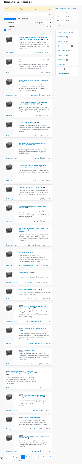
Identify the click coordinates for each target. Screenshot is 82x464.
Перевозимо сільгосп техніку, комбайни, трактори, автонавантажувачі (32, 166)
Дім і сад (10, 199)
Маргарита (35, 388)
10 (6, 460)
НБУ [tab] (57, 8)
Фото (25, 19)
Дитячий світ (62, 36)
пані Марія (34, 429)
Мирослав (35, 73)
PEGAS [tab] (74, 8)
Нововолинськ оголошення (18, 2)
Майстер (31, 299)
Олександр (30, 282)
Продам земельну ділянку (32, 417)
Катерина (36, 451)
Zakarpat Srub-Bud (33, 321)
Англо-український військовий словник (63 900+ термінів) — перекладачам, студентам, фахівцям (33, 230)
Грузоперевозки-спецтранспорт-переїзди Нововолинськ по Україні (32, 396)
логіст (36, 180)
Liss (38, 158)
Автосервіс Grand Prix (26, 252)
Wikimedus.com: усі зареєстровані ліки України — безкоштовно (32, 144)
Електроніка (11, 52)
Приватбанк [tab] (63, 8)
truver (37, 199)
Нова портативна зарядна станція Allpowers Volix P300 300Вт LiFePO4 (33, 103)
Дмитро (37, 52)
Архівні (9, 30)
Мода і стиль (61, 55)
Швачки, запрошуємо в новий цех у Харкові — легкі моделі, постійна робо (20, 372)
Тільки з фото (11, 26)
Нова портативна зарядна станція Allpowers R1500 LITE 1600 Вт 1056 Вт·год (33, 38)
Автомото (11, 180)
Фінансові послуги (30, 350)
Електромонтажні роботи (27, 289)
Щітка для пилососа (26, 122)
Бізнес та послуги (13, 73)
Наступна (12, 460)
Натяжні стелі (23, 273)
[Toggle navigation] (76, 2)
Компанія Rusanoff (32, 364)
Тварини (60, 69)
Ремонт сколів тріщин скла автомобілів (32, 60)
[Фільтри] (19, 19)
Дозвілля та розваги (64, 46)
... (36, 457)
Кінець (20, 460)
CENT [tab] (69, 8)
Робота (10, 388)
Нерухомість (11, 429)
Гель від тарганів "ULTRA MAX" (29, 187)
